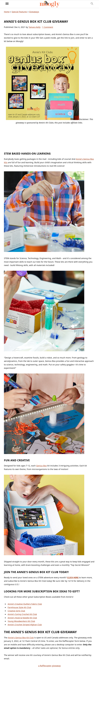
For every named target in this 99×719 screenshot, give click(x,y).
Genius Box (41, 465)
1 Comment (47, 27)
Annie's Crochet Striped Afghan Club (25, 624)
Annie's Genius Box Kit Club (21, 637)
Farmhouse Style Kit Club (19, 607)
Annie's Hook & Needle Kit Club (22, 618)
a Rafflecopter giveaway (49, 665)
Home (7, 11)
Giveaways (34, 11)
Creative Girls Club (16, 611)
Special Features (19, 11)
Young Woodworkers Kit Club (21, 621)
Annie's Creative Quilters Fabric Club (25, 604)
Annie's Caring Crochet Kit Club (22, 614)
